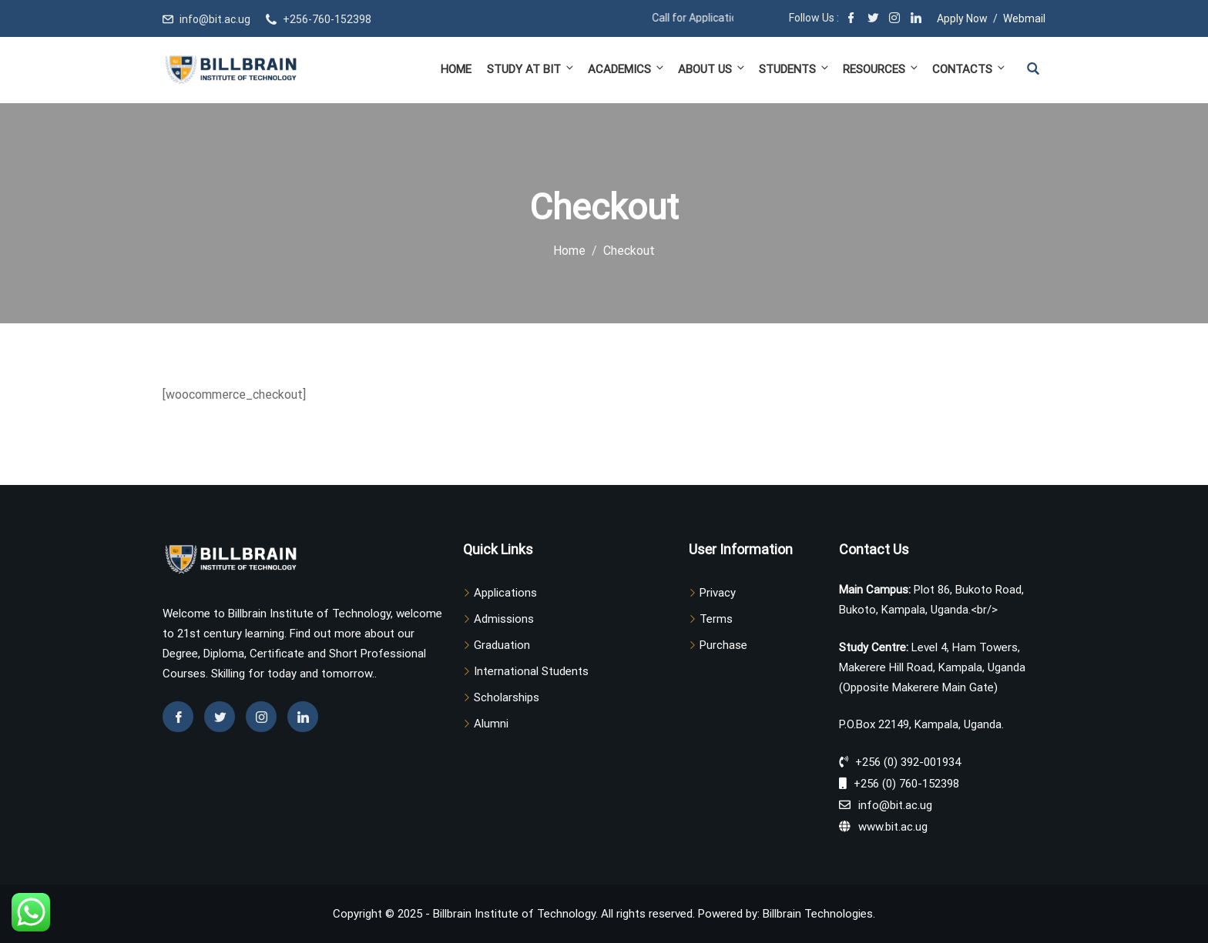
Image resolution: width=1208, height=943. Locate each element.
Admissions (504, 619)
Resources (881, 69)
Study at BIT (531, 69)
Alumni (491, 724)
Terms (716, 619)
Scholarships (506, 697)
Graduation (502, 645)
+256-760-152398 (327, 19)
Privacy (718, 593)
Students (794, 69)
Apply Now (962, 18)
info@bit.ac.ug (215, 19)
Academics (627, 69)
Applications (505, 593)
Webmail (1024, 18)
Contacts (968, 69)
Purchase (723, 645)
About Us (712, 69)
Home (456, 69)
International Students (531, 671)
